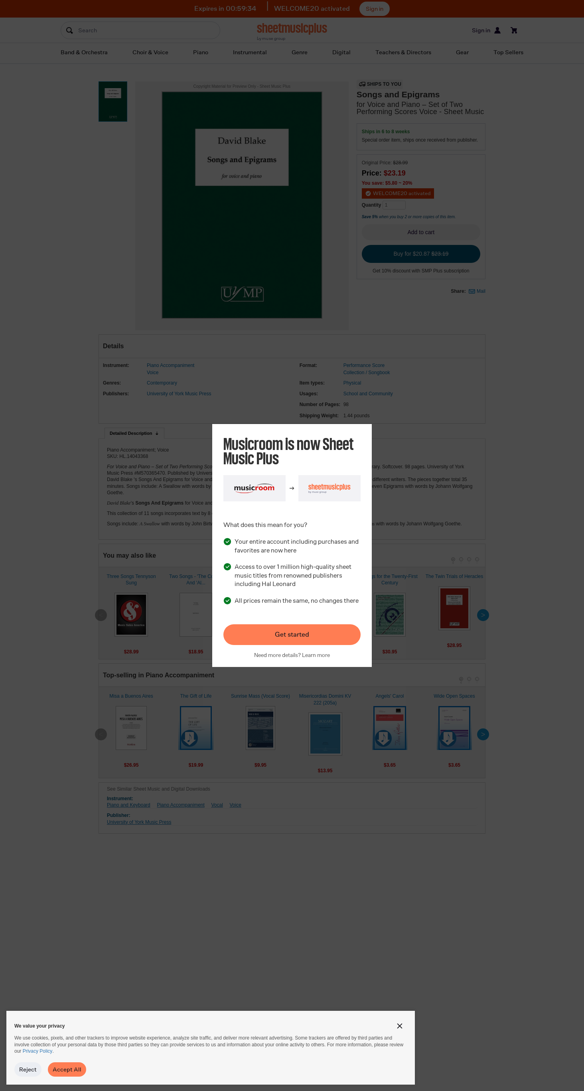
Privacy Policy (38, 1051)
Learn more (316, 655)
